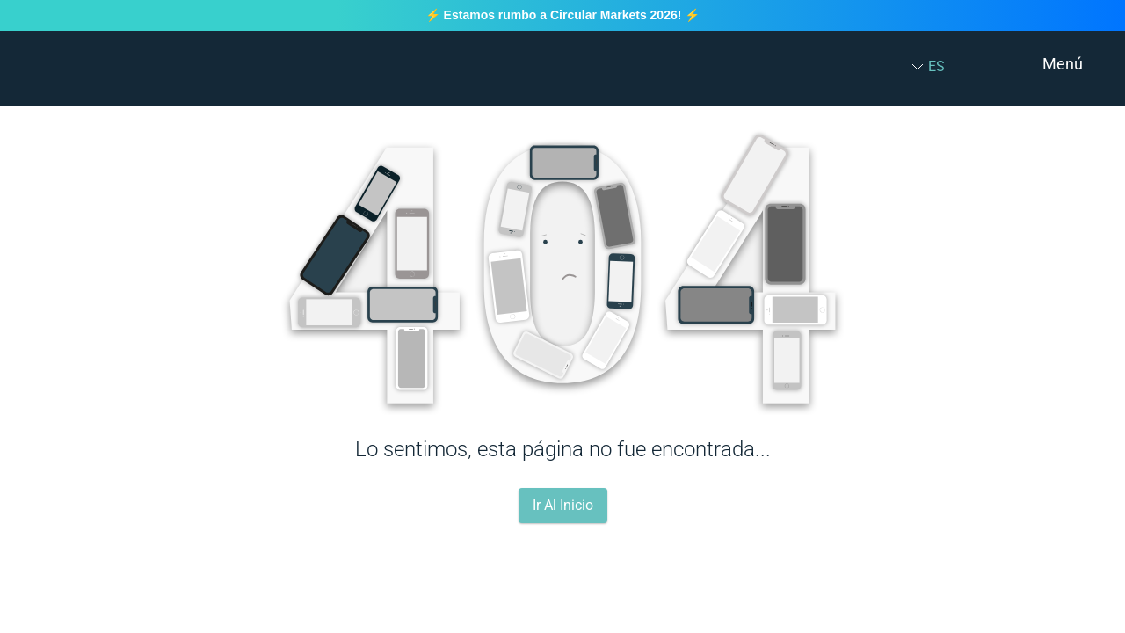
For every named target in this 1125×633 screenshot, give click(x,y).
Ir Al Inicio (563, 505)
